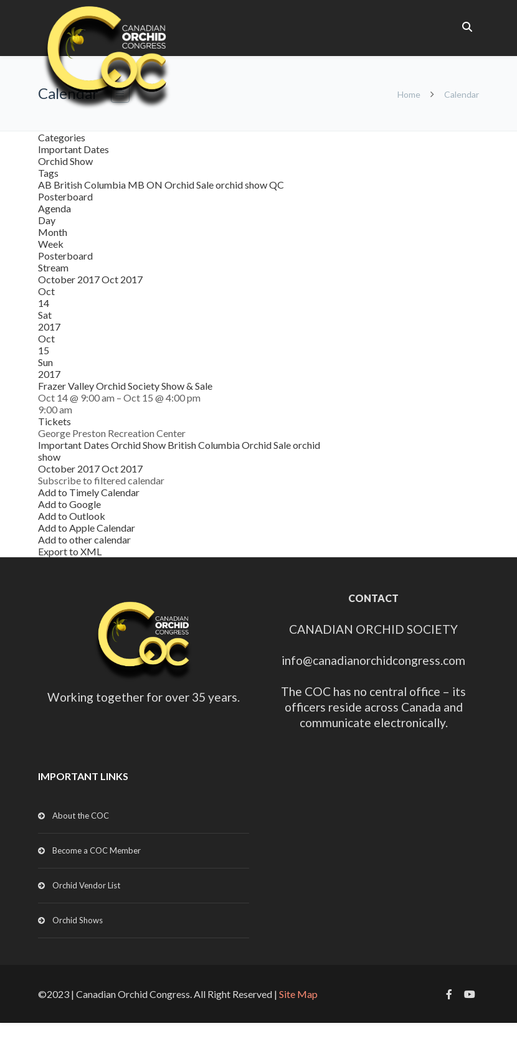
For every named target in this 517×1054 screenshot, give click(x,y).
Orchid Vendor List (86, 885)
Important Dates (73, 149)
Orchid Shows (77, 920)
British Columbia (91, 185)
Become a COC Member (96, 850)
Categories (61, 137)
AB (46, 185)
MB (137, 185)
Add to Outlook (71, 516)
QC (276, 185)
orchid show (242, 185)
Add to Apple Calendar (86, 528)
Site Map (298, 994)
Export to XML (70, 551)
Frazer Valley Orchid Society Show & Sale (125, 386)
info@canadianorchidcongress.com (373, 660)
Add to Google (69, 504)
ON (155, 185)
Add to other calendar (84, 539)
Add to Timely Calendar (89, 492)
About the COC (80, 816)
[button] (101, 480)
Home (408, 94)
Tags (48, 173)
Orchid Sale (190, 185)
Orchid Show (65, 161)
